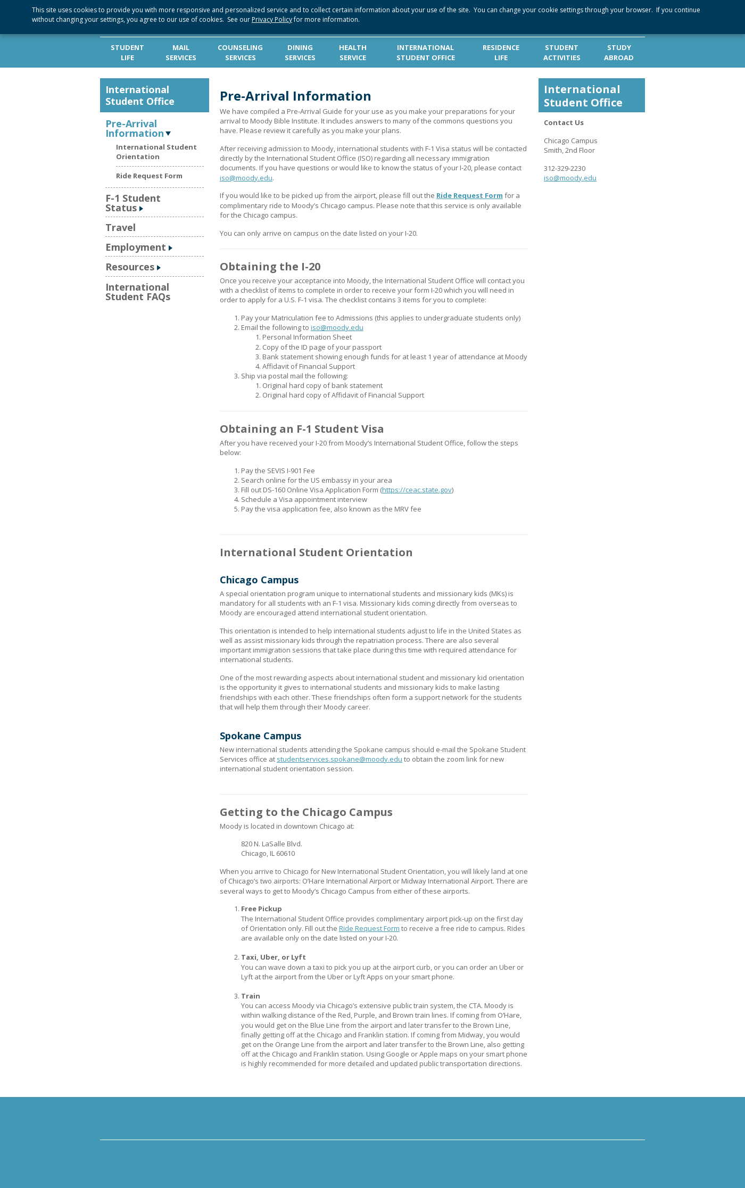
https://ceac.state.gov (417, 489)
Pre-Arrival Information (134, 127)
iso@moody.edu (246, 178)
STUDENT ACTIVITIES (562, 52)
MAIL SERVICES (180, 52)
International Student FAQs (137, 291)
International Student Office (140, 95)
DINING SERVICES (300, 52)
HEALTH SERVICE (353, 52)
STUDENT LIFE (127, 52)
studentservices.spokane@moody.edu (339, 759)
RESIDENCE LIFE (501, 52)
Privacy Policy (272, 19)
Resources (129, 266)
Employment (135, 247)
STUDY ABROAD (619, 52)
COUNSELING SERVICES (240, 52)
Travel (120, 227)
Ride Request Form (149, 175)
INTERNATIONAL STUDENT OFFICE (425, 52)
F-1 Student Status (133, 203)
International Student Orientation (156, 151)
